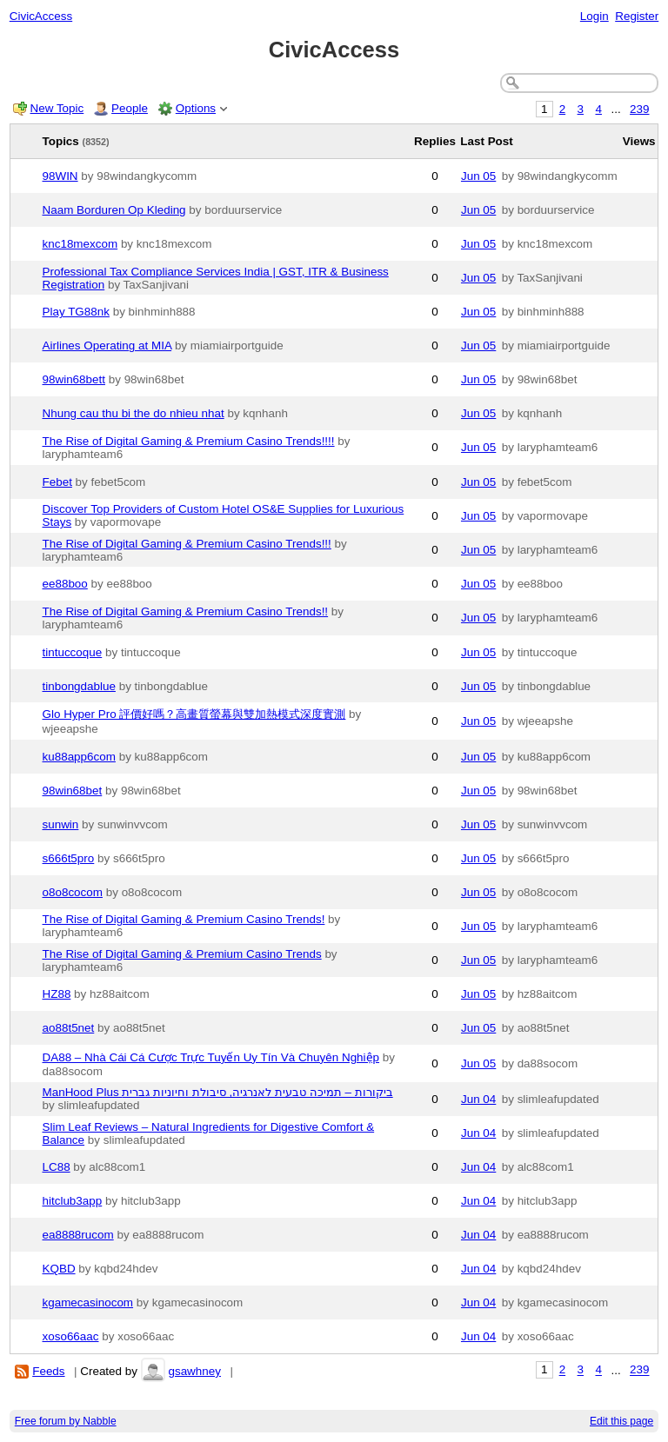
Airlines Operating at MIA (107, 345)
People (129, 108)
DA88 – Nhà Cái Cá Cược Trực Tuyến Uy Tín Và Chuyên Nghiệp (211, 1057)
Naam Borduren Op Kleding (114, 209)
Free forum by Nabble (66, 1421)
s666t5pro (69, 858)
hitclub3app (73, 1200)
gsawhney (194, 1371)
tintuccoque (73, 652)
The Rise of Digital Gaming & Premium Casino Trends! (184, 919)
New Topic (57, 108)
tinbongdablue (79, 686)
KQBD (59, 1268)
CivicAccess (41, 16)
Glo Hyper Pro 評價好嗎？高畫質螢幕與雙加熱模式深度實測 (194, 714)
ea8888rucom (78, 1234)
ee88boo (65, 583)
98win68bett (74, 379)
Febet (57, 481)
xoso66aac (71, 1336)
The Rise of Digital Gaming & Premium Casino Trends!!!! (189, 441)
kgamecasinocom (88, 1302)
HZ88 (57, 993)
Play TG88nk (76, 311)
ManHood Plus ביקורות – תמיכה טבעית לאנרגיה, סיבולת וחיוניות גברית (218, 1092)
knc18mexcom (80, 243)
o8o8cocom (73, 892)
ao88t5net (69, 1027)
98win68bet (73, 790)
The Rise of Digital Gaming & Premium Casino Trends (182, 953)
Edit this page (621, 1421)
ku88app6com (79, 756)
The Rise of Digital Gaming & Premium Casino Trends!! (186, 611)
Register (636, 16)
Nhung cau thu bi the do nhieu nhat (133, 413)
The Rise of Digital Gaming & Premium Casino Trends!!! (187, 543)
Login (594, 16)
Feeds (48, 1371)
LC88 (56, 1166)
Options (196, 108)
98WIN (60, 176)
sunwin (61, 824)
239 (639, 109)
